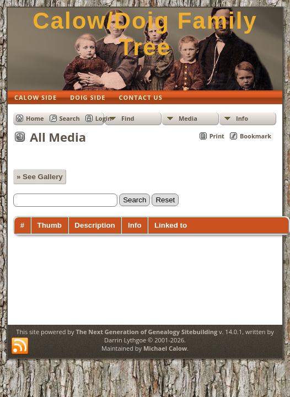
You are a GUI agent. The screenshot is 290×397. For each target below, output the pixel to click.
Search (70, 118)
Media (188, 118)
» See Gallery (40, 177)
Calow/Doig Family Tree (145, 34)
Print (217, 136)
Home (35, 118)
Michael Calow (165, 348)
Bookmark (255, 136)
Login (103, 118)
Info (242, 118)
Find (128, 118)
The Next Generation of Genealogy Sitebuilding (146, 332)
